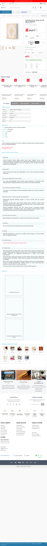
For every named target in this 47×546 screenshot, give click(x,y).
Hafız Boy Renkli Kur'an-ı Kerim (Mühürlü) (31, 95)
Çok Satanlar (18, 12)
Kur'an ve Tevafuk (4, 453)
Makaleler (26, 382)
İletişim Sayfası (3, 471)
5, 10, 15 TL (30, 12)
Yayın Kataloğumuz (4, 454)
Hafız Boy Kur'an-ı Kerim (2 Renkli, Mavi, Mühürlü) (19, 95)
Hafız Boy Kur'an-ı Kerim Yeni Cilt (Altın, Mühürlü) (6, 117)
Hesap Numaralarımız (36, 448)
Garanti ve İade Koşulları (20, 448)
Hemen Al (37, 43)
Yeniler (14, 12)
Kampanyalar (24, 12)
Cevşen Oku (12, 382)
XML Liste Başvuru (4, 451)
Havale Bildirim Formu (36, 450)
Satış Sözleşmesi (19, 450)
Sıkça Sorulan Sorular (20, 456)
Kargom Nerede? (43, 3)
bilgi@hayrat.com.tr (4, 470)
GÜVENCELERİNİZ (18, 477)
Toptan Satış (3, 450)
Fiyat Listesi (3, 456)
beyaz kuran (34, 72)
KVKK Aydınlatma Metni (20, 454)
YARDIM (27, 477)
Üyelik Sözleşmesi (19, 451)
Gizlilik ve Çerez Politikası (20, 453)
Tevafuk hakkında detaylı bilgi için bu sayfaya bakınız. (15, 264)
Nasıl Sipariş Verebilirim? (36, 457)
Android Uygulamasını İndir (7, 169)
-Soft (17, 488)
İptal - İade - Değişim (35, 455)
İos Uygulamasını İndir (6, 170)
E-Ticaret (20, 488)
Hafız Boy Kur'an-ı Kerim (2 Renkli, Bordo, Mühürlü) (7, 95)
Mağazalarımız (3, 448)
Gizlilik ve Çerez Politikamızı (37, 543)
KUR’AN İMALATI (5, 477)
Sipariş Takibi (34, 454)
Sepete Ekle (31, 43)
